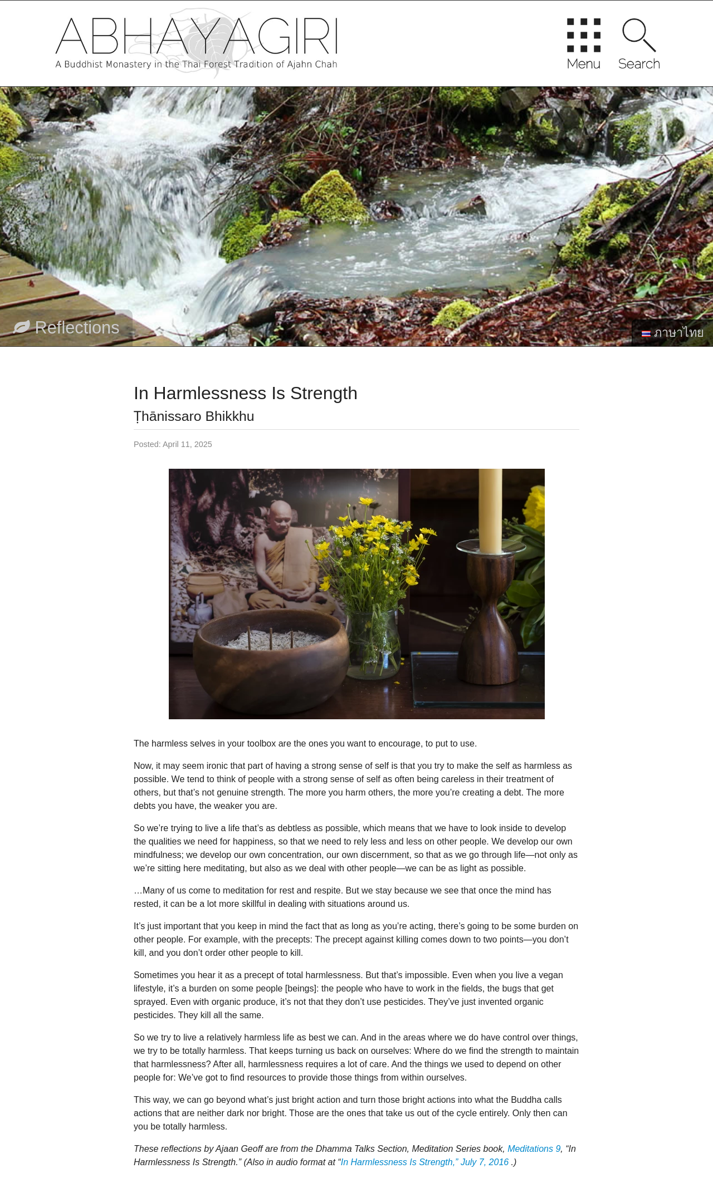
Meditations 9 (533, 1148)
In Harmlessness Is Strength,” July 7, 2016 (425, 1162)
